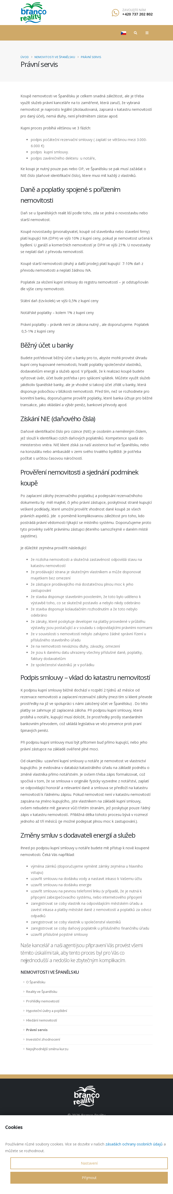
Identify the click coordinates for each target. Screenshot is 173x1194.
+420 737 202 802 (137, 14)
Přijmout (89, 1177)
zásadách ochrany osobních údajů (134, 1144)
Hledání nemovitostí (41, 1020)
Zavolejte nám (134, 10)
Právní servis (91, 57)
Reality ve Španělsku (41, 991)
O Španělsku (35, 982)
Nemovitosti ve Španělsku (54, 57)
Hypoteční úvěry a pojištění (46, 1011)
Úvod (24, 57)
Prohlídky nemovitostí (42, 1001)
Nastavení (89, 1163)
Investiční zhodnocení (43, 1039)
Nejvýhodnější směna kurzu (47, 1049)
